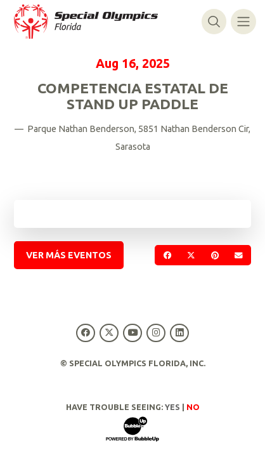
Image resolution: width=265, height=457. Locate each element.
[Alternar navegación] (243, 21)
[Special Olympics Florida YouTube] (132, 333)
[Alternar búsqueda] (214, 21)
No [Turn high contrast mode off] (193, 406)
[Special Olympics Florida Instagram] (156, 333)
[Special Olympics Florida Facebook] (85, 333)
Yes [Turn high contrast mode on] (172, 406)
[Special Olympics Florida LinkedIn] (179, 333)
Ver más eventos (69, 255)
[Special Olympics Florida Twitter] (108, 333)
